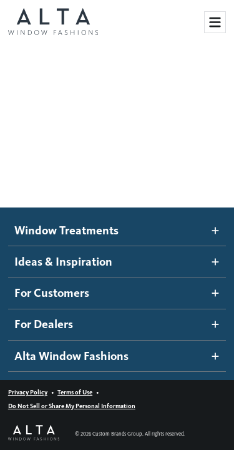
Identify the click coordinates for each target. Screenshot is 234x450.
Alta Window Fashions (116, 356)
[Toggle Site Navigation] (215, 22)
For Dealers (116, 324)
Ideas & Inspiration (116, 261)
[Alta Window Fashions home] (53, 22)
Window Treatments (116, 230)
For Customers (116, 293)
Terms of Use (74, 392)
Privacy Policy (27, 392)
